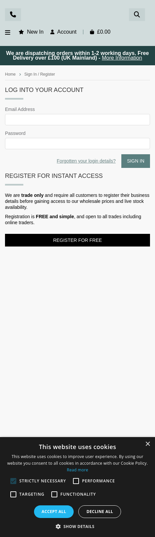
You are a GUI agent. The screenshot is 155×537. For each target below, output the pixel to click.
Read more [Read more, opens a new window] (77, 470)
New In (35, 32)
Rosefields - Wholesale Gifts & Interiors (77, 16)
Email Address (20, 109)
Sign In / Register (39, 74)
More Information (122, 58)
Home (10, 74)
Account (67, 32)
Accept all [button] (54, 511)
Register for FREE (77, 240)
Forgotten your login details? (86, 161)
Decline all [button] (99, 511)
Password (15, 133)
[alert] (77, 487)
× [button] (147, 444)
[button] (78, 526)
